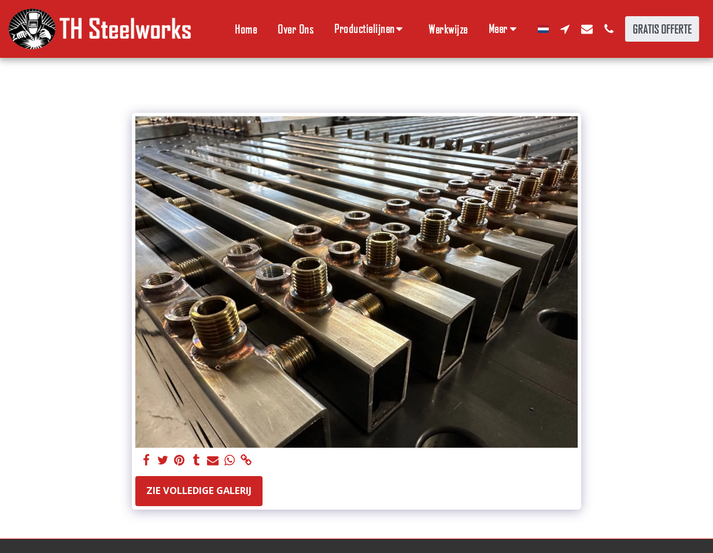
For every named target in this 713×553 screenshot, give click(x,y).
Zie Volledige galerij (199, 490)
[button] (371, 28)
